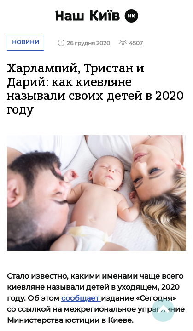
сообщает (81, 298)
